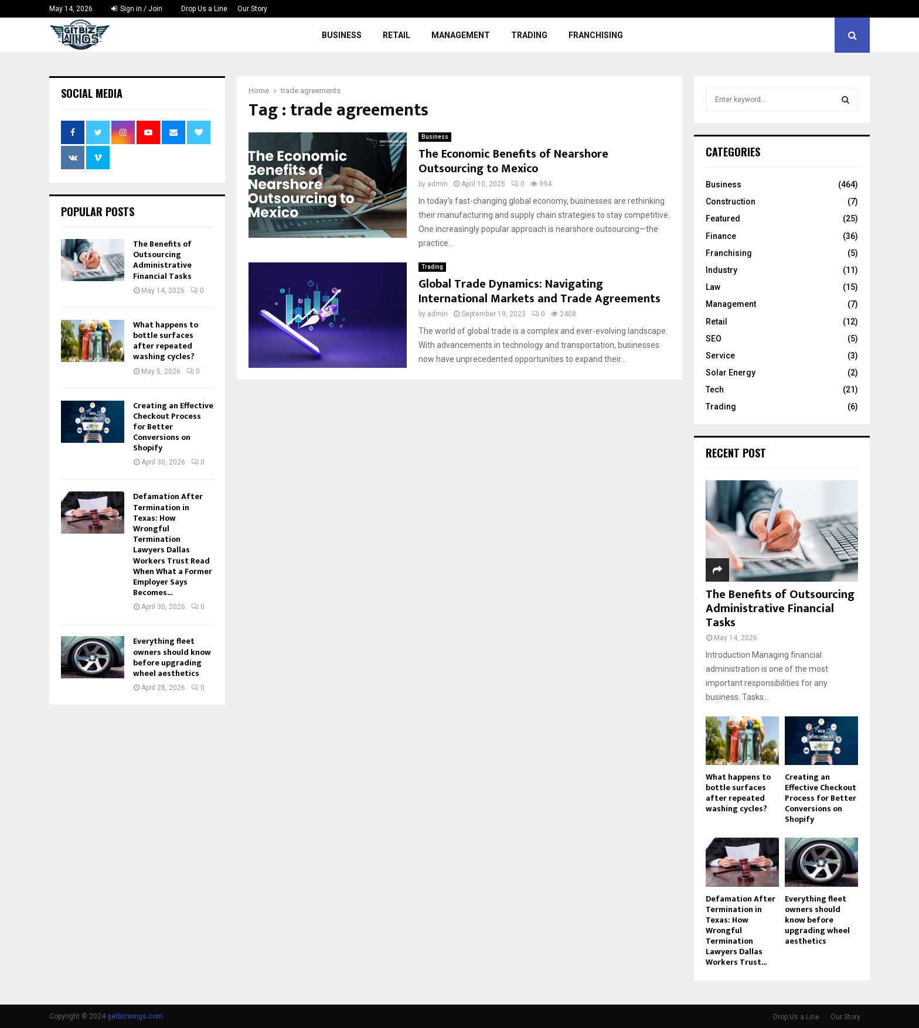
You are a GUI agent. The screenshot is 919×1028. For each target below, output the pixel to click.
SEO (713, 338)
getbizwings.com (135, 1016)
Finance (721, 236)
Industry (721, 270)
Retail (396, 35)
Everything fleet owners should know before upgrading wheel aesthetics (172, 657)
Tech (715, 389)
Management (460, 35)
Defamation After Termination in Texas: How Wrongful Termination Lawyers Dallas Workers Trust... (740, 930)
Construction (730, 201)
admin (437, 184)
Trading (529, 35)
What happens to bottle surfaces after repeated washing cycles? (165, 341)
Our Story (252, 9)
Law (713, 287)
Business (342, 35)
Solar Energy (730, 372)
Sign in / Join (136, 9)
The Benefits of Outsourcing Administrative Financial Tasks (162, 260)
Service (720, 355)
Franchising (596, 35)
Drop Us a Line (204, 9)
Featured (723, 218)
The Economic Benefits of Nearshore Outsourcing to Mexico (513, 161)
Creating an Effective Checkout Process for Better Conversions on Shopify (820, 798)
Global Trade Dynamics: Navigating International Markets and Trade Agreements (539, 291)
